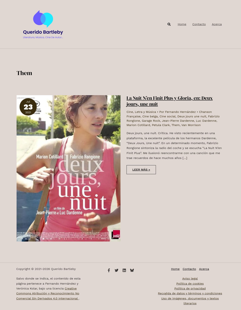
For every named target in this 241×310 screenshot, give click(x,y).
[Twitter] (116, 270)
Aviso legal (190, 278)
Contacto (189, 269)
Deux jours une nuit (191, 116)
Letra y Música (145, 112)
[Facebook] (109, 270)
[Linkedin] (124, 270)
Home (175, 269)
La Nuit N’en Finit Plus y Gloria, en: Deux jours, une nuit (170, 101)
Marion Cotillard (138, 125)
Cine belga (150, 116)
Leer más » (141, 171)
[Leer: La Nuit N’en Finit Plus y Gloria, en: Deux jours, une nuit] (68, 168)
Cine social (167, 116)
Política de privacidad (190, 288)
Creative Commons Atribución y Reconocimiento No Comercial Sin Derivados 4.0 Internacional (47, 293)
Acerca (204, 269)
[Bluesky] (132, 270)
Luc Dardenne (206, 120)
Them (176, 125)
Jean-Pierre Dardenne (178, 120)
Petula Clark (161, 125)
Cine (130, 112)
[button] (169, 24)
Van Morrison (191, 125)
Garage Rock (151, 120)
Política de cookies (190, 283)
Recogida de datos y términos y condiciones (190, 293)
